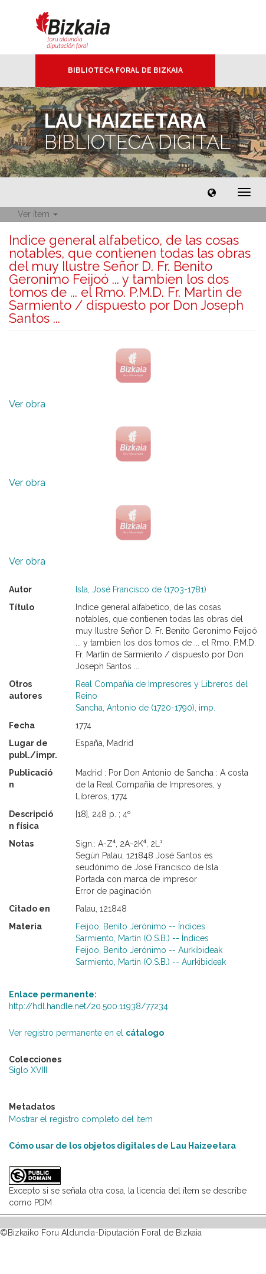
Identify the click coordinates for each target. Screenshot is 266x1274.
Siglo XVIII (28, 1070)
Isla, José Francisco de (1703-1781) (140, 589)
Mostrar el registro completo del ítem (81, 1119)
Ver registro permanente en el (86, 1033)
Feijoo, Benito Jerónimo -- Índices (140, 926)
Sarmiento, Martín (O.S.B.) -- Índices (142, 938)
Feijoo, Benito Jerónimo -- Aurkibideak (148, 950)
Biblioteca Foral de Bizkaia (125, 70)
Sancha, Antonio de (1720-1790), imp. (145, 707)
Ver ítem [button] (38, 214)
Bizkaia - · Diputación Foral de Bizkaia (85, 27)
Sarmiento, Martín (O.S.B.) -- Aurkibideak (150, 962)
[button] (211, 192)
